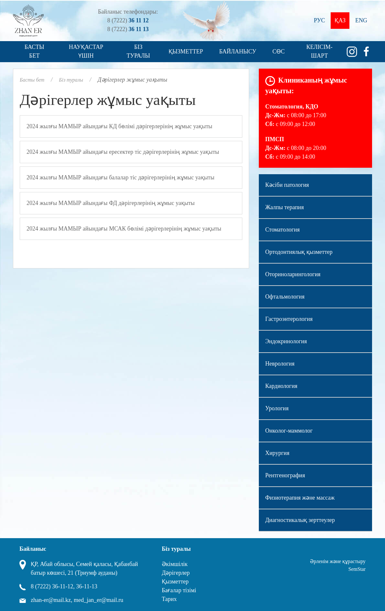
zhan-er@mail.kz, (51, 600)
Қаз (340, 20)
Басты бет (34, 51)
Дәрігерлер (176, 573)
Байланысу (238, 51)
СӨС (278, 51)
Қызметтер (186, 51)
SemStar (357, 569)
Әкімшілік (175, 564)
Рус (319, 20)
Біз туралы (138, 51)
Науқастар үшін (86, 51)
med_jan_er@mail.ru (98, 600)
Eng (361, 20)
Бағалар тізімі (179, 590)
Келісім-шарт (319, 51)
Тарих (169, 599)
